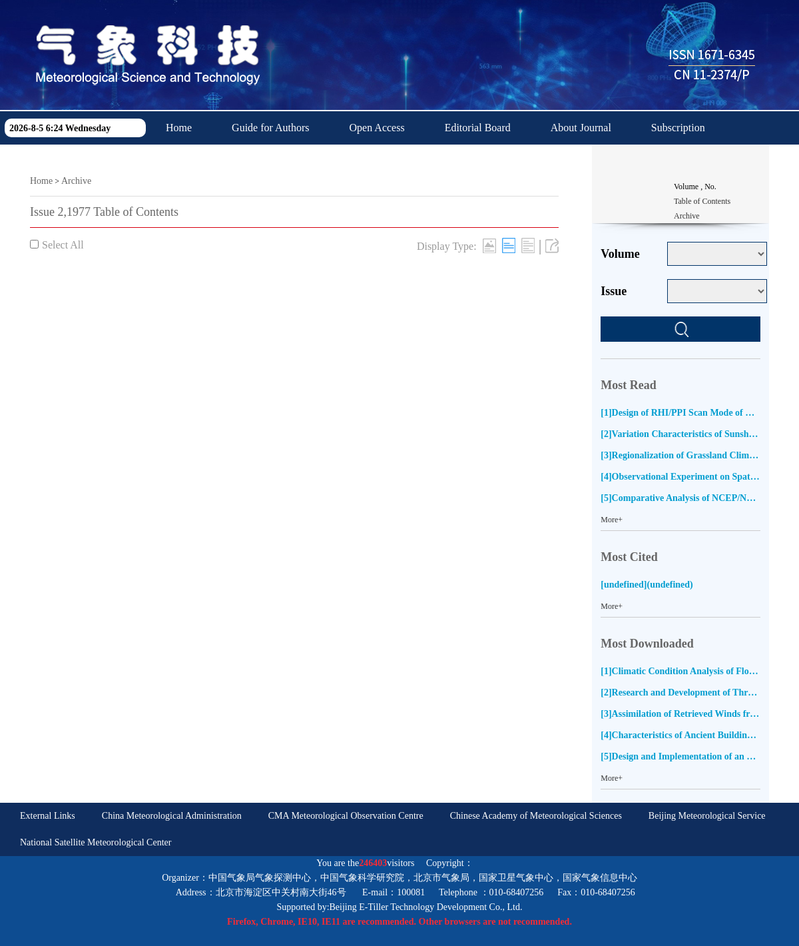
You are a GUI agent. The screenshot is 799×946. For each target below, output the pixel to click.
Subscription (678, 127)
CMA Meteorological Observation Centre (345, 816)
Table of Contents (702, 201)
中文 (291, 161)
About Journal (581, 127)
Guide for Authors (270, 127)
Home (179, 127)
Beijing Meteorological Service (707, 816)
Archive (76, 181)
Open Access (377, 127)
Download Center (203, 161)
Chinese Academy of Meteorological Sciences (536, 816)
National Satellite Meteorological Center (95, 842)
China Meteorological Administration (172, 816)
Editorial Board (478, 127)
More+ (612, 519)
